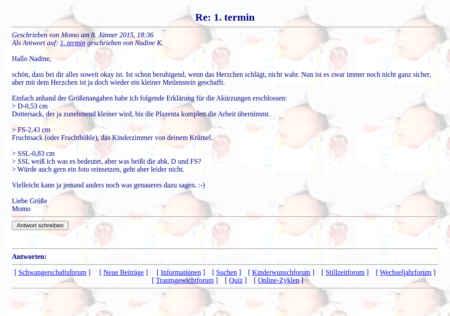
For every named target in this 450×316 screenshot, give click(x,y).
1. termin (73, 43)
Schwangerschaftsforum (52, 272)
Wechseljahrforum (406, 272)
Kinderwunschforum (281, 272)
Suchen (226, 272)
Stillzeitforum (345, 272)
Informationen (181, 272)
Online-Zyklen (278, 280)
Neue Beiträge (123, 272)
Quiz (236, 280)
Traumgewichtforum (185, 280)
